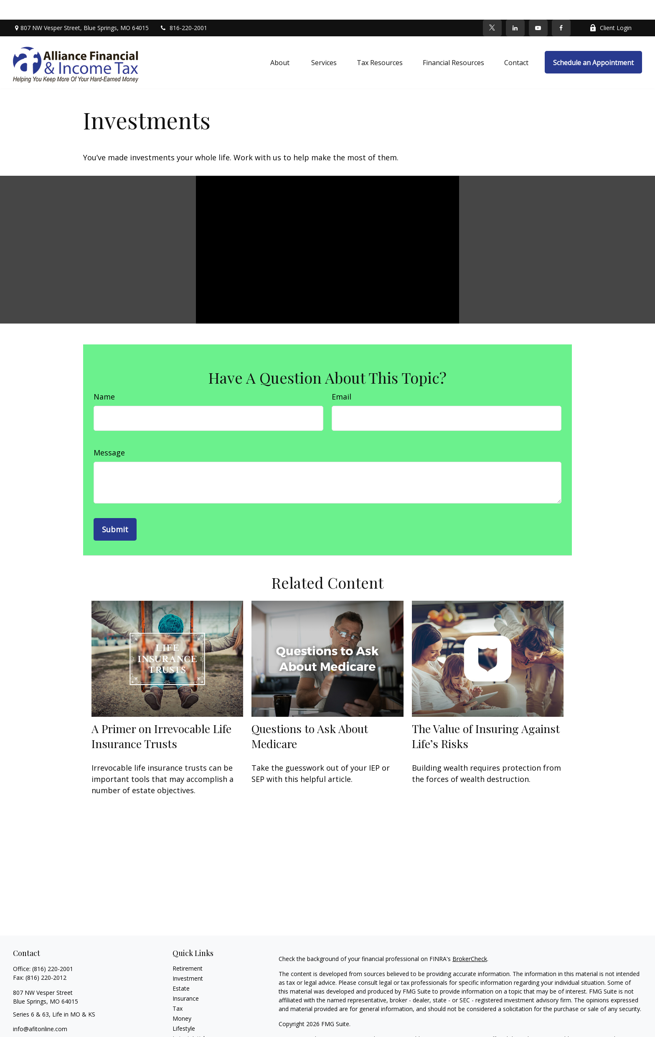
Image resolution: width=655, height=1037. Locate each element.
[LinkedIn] (515, 8)
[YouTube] (538, 8)
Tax (178, 989)
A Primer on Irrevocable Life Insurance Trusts (161, 717)
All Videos (185, 1029)
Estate (181, 969)
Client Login (610, 9)
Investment (188, 959)
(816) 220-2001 (52, 949)
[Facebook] (561, 8)
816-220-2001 (183, 9)
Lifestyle (184, 1009)
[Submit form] (115, 509)
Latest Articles (192, 1019)
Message (109, 433)
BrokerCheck (469, 939)
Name (104, 377)
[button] (281, 43)
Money (182, 999)
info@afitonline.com (40, 1009)
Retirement (188, 949)
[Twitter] (492, 8)
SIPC (491, 1028)
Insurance (186, 979)
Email (341, 377)
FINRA (474, 1028)
